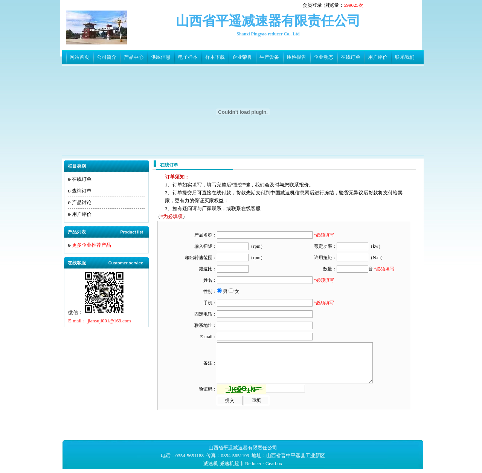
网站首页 (79, 57)
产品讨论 (82, 202)
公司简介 (106, 57)
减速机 (210, 463)
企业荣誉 (242, 57)
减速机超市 (232, 463)
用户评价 (377, 57)
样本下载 (215, 57)
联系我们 (405, 57)
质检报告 (296, 57)
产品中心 (133, 57)
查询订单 (82, 191)
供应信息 (161, 57)
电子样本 (188, 57)
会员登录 (312, 5)
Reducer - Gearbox (263, 463)
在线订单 (350, 57)
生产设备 (269, 57)
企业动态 (323, 57)
